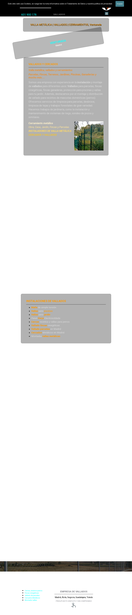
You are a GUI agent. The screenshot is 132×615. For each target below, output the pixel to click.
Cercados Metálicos (32, 598)
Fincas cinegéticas (32, 593)
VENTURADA (37, 42)
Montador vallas (31, 600)
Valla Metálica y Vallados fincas (35, 6)
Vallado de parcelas (32, 595)
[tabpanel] (29, 15)
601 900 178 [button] (28, 14)
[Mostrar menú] (107, 13)
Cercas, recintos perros (33, 591)
